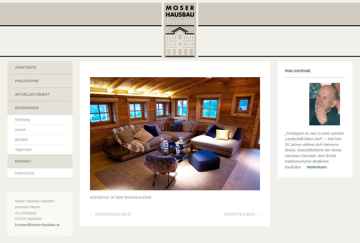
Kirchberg (22, 120)
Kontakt (23, 161)
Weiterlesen (315, 167)
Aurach (20, 130)
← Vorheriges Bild (110, 214)
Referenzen (27, 108)
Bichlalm (21, 140)
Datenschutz (24, 173)
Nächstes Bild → (242, 214)
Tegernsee (23, 150)
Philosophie (27, 81)
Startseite (25, 67)
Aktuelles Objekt (32, 94)
